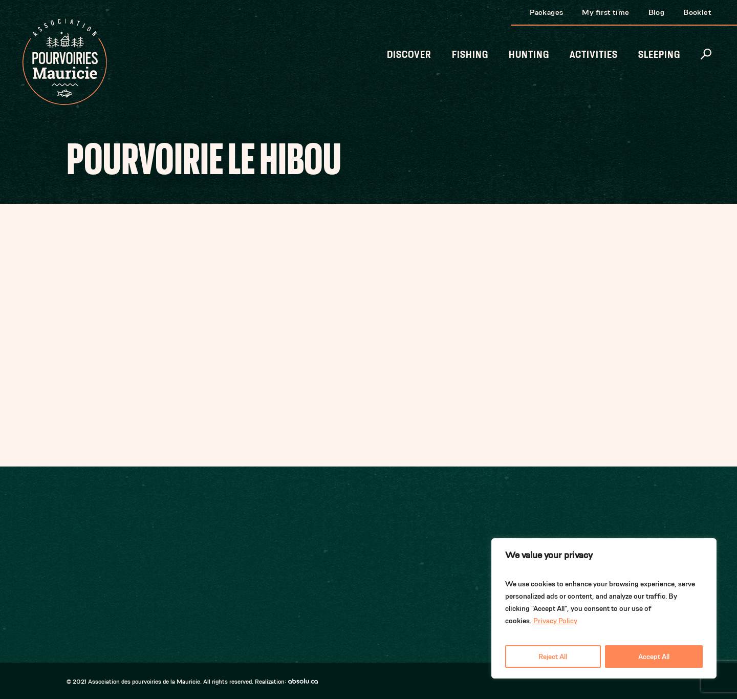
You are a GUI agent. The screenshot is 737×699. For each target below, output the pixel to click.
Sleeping (659, 54)
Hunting (529, 54)
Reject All (552, 656)
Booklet (697, 12)
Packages (546, 12)
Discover (409, 54)
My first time (605, 12)
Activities (594, 54)
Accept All (653, 656)
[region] (604, 608)
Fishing (470, 54)
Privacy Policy (555, 621)
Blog (656, 12)
